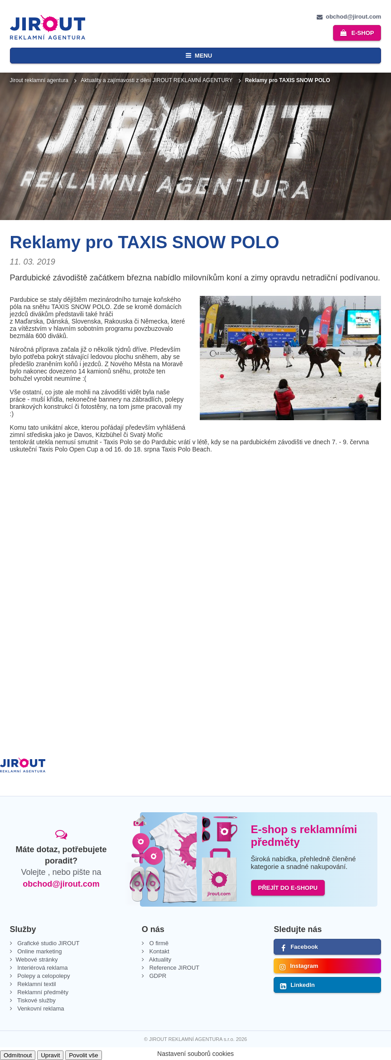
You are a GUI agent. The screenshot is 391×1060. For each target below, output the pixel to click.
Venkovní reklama (40, 1008)
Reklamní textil (36, 984)
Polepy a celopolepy (43, 975)
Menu (203, 55)
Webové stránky (37, 959)
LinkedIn (302, 984)
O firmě (158, 943)
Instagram (304, 965)
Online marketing (39, 951)
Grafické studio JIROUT (48, 943)
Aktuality (159, 959)
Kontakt (158, 951)
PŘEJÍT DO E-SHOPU (288, 887)
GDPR (157, 975)
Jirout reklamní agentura (39, 80)
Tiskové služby (36, 1000)
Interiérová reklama (42, 967)
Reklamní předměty (42, 992)
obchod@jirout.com (61, 883)
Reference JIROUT (173, 967)
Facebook (304, 946)
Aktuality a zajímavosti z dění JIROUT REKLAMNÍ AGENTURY (156, 80)
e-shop (363, 32)
